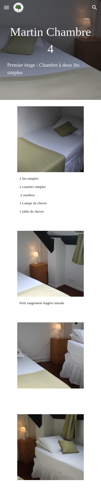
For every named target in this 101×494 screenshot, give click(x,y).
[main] (50, 49)
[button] (6, 7)
